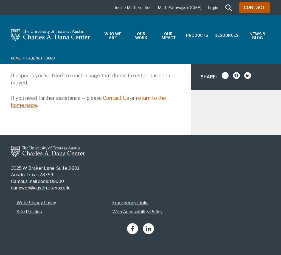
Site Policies (29, 211)
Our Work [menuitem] (141, 36)
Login (213, 7)
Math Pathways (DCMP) (179, 7)
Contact (254, 7)
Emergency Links (130, 202)
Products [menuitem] (197, 35)
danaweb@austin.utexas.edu (41, 188)
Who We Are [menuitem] (113, 36)
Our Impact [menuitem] (168, 36)
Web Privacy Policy (36, 202)
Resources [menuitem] (226, 35)
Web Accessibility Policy (137, 211)
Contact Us (116, 98)
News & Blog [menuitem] (257, 36)
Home (16, 58)
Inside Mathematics (133, 7)
